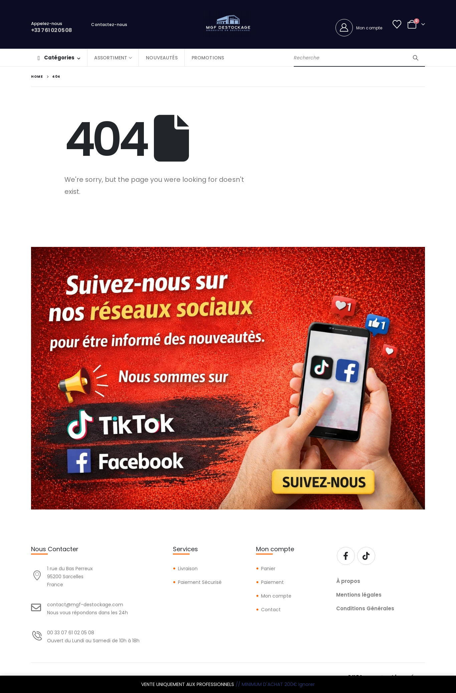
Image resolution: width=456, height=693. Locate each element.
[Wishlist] (397, 24)
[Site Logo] (228, 24)
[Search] (415, 57)
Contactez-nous (109, 24)
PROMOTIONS (208, 57)
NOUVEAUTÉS (161, 57)
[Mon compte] (359, 27)
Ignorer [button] (306, 684)
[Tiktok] (366, 556)
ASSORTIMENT (111, 57)
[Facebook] (346, 556)
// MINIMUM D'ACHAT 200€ (266, 684)
